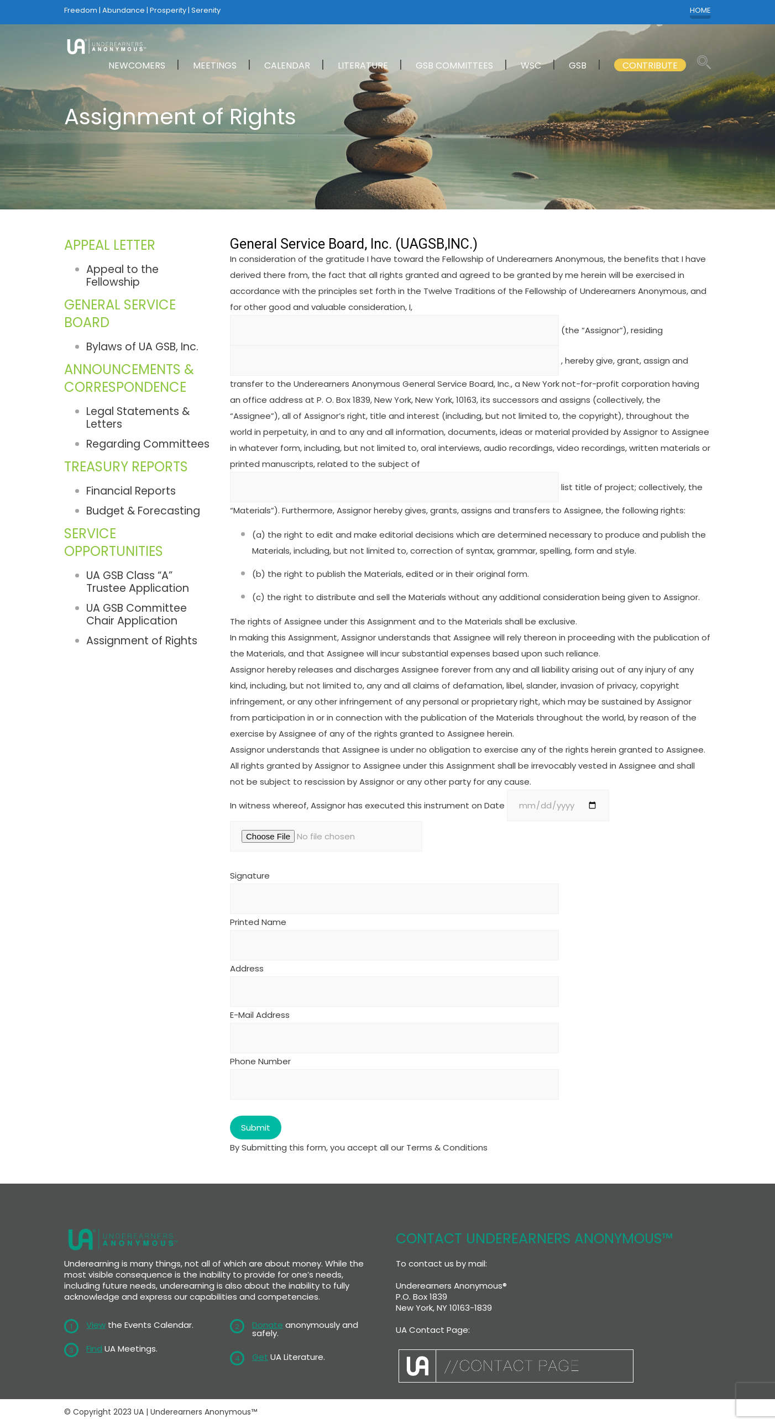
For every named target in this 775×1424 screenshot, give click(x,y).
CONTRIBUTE (650, 65)
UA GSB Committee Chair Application (136, 614)
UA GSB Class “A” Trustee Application (137, 582)
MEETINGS (215, 65)
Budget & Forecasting (143, 510)
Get (260, 1357)
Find (94, 1348)
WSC (531, 65)
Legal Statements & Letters (138, 418)
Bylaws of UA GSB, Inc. (142, 346)
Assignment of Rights (141, 640)
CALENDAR (287, 65)
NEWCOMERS (136, 65)
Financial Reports (131, 491)
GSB (578, 65)
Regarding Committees (148, 444)
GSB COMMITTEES (454, 65)
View (96, 1325)
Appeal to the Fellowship (122, 276)
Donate (267, 1325)
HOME (700, 10)
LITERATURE (363, 65)
